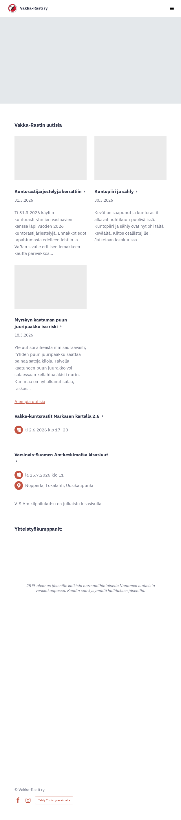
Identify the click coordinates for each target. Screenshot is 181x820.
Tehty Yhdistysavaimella (54, 800)
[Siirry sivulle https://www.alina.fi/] (91, 552)
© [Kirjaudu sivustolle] (16, 789)
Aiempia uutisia (29, 401)
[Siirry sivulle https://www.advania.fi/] (90, 622)
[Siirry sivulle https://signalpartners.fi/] (90, 739)
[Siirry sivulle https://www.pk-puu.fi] (90, 682)
